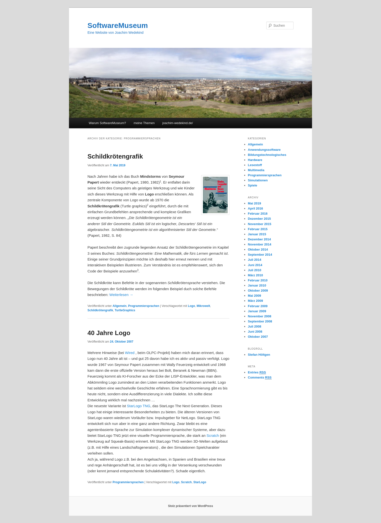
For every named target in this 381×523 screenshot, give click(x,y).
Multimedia (256, 170)
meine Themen (144, 123)
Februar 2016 (258, 213)
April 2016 (255, 208)
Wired (129, 353)
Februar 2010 (258, 280)
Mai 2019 (254, 203)
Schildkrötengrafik (115, 156)
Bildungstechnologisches (267, 155)
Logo (191, 306)
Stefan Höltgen (259, 354)
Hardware (255, 160)
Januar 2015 (257, 234)
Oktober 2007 (258, 336)
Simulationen (258, 180)
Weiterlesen (121, 295)
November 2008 (259, 316)
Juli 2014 (254, 260)
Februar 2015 (258, 229)
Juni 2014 (255, 265)
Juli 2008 (254, 326)
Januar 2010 (257, 285)
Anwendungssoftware (264, 150)
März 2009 (255, 301)
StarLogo (199, 482)
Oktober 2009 (258, 290)
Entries (257, 372)
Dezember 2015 (259, 218)
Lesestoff (255, 165)
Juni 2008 (255, 331)
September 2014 (260, 254)
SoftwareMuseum (117, 25)
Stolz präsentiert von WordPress (190, 506)
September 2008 (260, 321)
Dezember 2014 (259, 239)
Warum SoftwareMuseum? (107, 123)
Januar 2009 (257, 311)
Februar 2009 (258, 306)
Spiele (252, 185)
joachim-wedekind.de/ (177, 123)
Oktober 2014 (258, 249)
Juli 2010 (254, 270)
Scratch (213, 435)
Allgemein (119, 306)
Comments (260, 378)
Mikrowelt (203, 306)
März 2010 (255, 275)
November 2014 (259, 244)
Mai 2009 (254, 295)
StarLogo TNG (138, 406)
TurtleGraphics (125, 310)
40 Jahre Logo (108, 333)
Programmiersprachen (143, 306)
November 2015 (259, 224)
